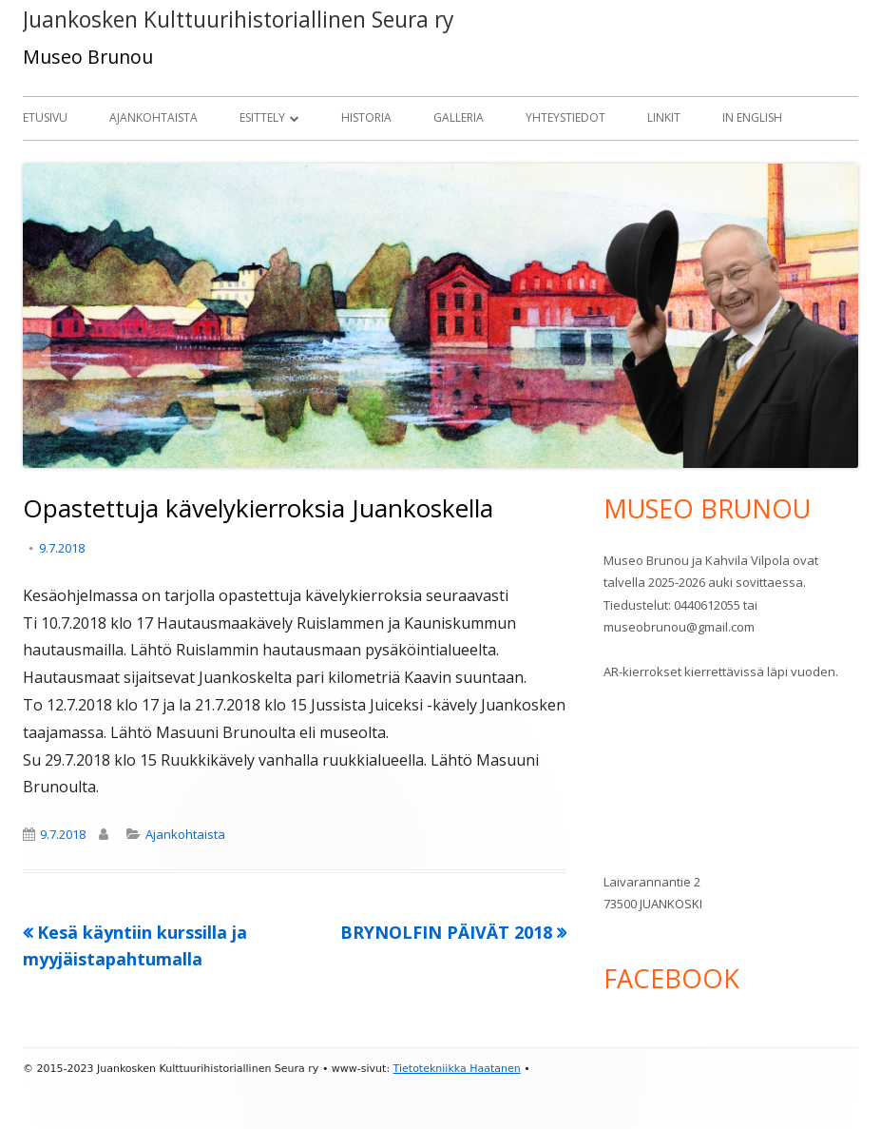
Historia (366, 117)
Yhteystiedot (565, 117)
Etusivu (45, 117)
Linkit (663, 117)
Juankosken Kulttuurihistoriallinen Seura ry (238, 19)
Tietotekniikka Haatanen (457, 1068)
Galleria (458, 117)
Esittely (262, 117)
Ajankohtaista (153, 117)
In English (752, 117)
